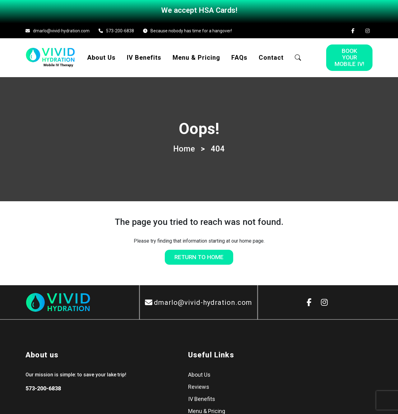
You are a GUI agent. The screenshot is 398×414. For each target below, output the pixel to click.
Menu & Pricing (196, 55)
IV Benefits (144, 55)
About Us (101, 55)
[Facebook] (353, 29)
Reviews (198, 384)
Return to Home (199, 254)
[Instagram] (368, 29)
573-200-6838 (120, 28)
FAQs (239, 55)
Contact (271, 55)
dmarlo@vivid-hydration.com (61, 28)
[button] (298, 55)
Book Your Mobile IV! (349, 55)
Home (184, 146)
